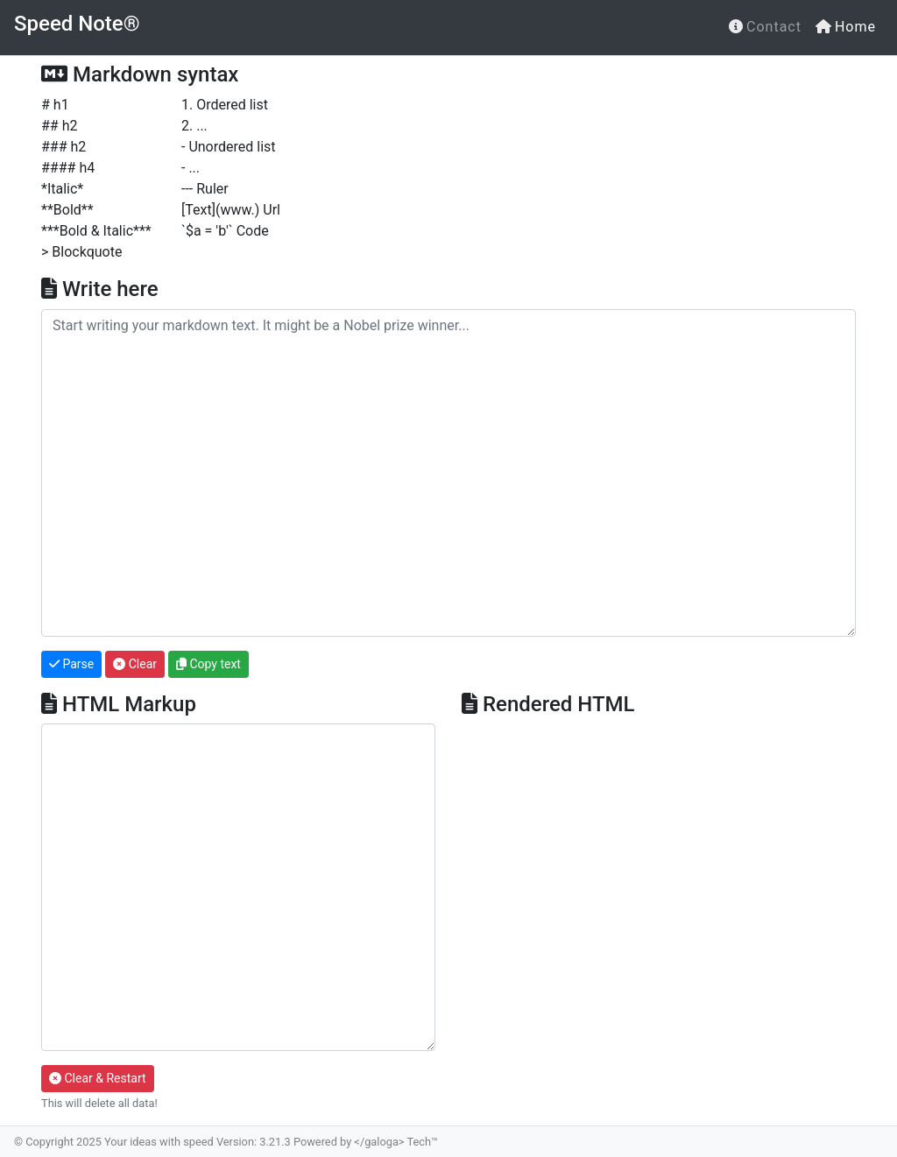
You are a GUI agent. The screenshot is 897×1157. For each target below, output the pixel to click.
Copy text (208, 664)
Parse (71, 664)
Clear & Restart (97, 1078)
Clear (135, 664)
